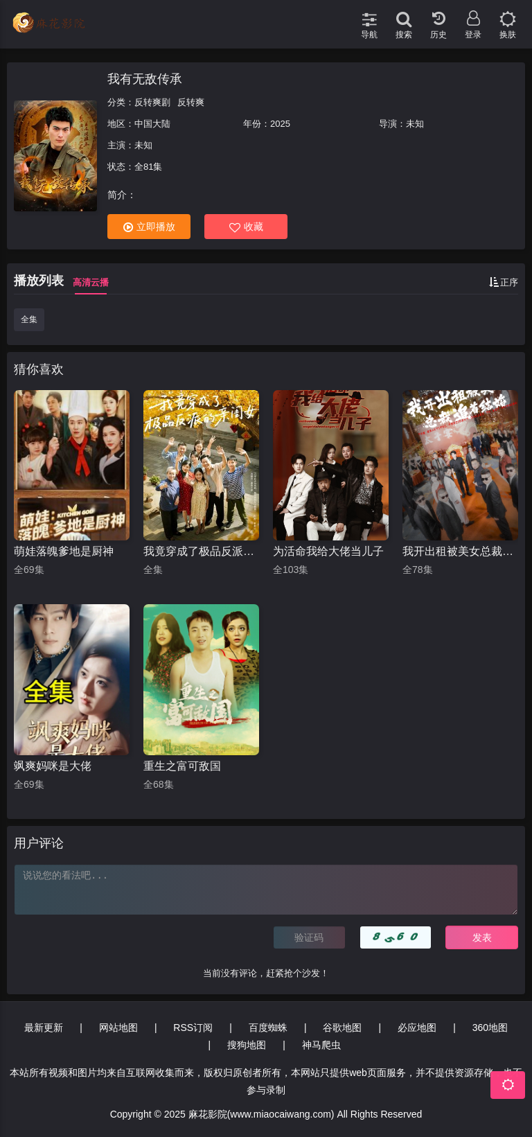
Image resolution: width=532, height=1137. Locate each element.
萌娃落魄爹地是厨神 (64, 551)
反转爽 (190, 102)
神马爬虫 (321, 1044)
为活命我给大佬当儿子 (328, 551)
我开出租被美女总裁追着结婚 (460, 551)
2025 (280, 123)
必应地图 (417, 1027)
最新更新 (43, 1027)
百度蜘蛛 (268, 1027)
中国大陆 (152, 123)
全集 (29, 319)
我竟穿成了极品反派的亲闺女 (201, 551)
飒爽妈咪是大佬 (52, 766)
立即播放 (149, 227)
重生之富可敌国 (182, 766)
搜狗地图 (246, 1044)
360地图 (490, 1027)
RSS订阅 (193, 1027)
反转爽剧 (152, 102)
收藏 (246, 227)
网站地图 (118, 1027)
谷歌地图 (342, 1027)
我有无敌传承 (144, 79)
